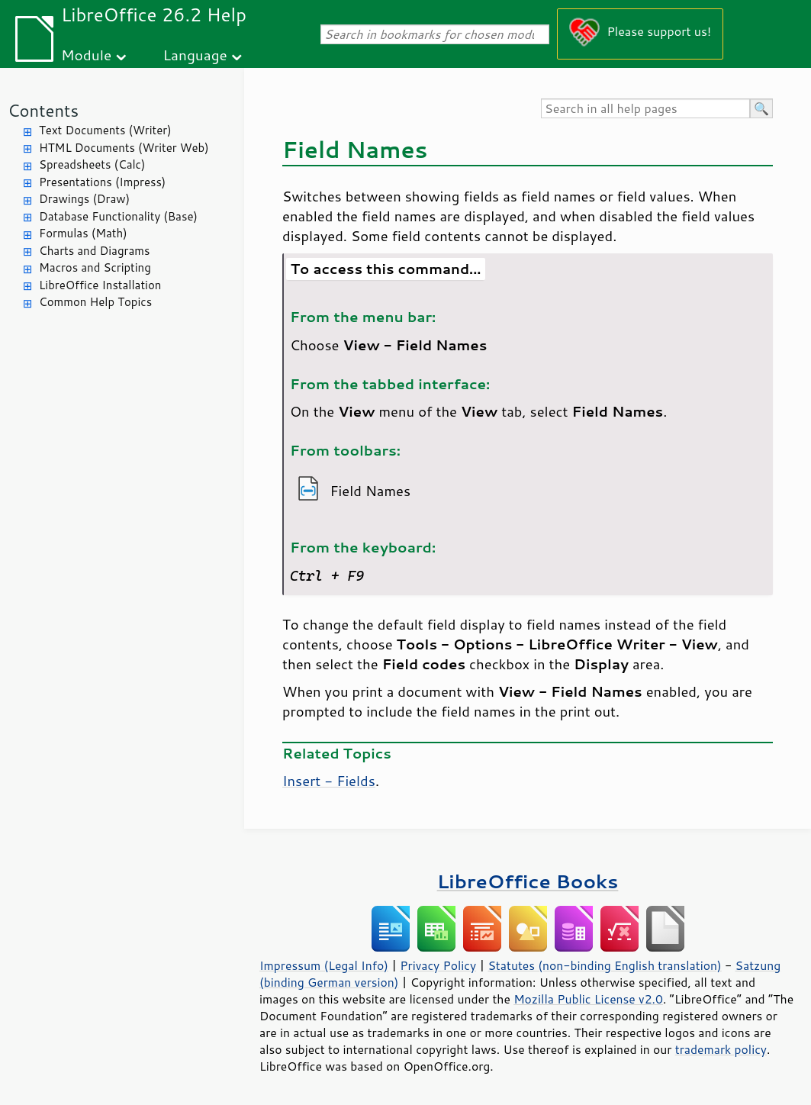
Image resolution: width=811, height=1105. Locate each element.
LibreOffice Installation (100, 285)
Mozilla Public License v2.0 (588, 999)
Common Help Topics (95, 302)
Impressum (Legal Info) (323, 965)
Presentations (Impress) (102, 182)
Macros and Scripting (95, 267)
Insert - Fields (328, 781)
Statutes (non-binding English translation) (604, 965)
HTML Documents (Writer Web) (124, 148)
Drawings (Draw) (84, 199)
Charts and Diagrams (94, 251)
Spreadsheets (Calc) (92, 164)
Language (195, 54)
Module (86, 54)
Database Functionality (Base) (118, 216)
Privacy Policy (438, 965)
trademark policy (721, 1049)
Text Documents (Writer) (105, 130)
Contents (43, 110)
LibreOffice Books (528, 881)
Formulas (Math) (83, 233)
